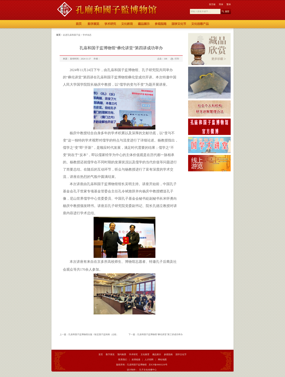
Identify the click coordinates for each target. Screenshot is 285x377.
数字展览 (110, 354)
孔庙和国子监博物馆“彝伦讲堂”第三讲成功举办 (160, 334)
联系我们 (122, 359)
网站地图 (162, 359)
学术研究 (133, 354)
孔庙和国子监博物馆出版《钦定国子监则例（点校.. (92, 334)
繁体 (228, 4)
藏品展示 (156, 354)
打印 (177, 58)
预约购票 (121, 354)
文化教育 (145, 354)
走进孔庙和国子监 (71, 35)
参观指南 (168, 354)
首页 (58, 35)
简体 (221, 4)
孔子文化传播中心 (148, 369)
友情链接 (136, 359)
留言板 (212, 4)
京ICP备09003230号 (158, 364)
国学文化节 (181, 354)
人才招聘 (149, 359)
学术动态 (87, 35)
